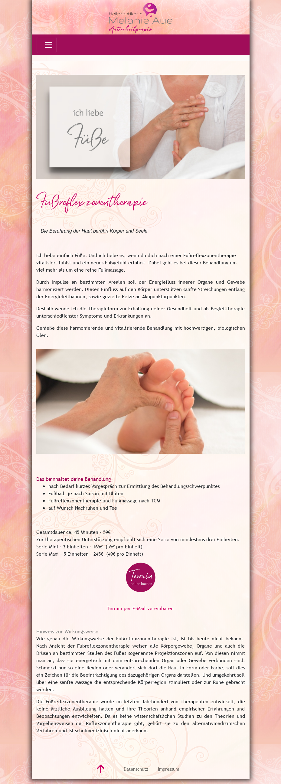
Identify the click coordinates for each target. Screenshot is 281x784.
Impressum (168, 769)
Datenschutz (136, 769)
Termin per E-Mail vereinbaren (140, 608)
